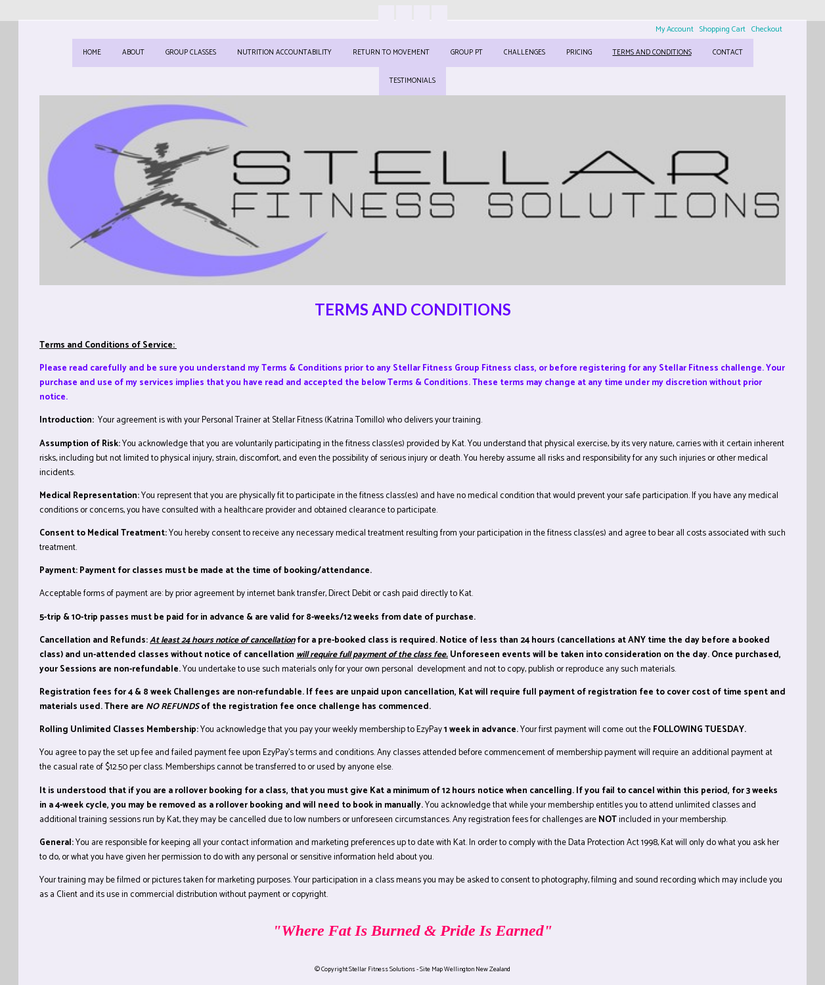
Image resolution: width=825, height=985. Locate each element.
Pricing (579, 52)
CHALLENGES (524, 52)
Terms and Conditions (652, 52)
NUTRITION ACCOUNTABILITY (284, 52)
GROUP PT (467, 52)
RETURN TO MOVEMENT (391, 52)
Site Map (431, 969)
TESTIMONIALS (412, 81)
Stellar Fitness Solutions (382, 969)
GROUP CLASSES (191, 52)
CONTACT (728, 52)
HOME (92, 52)
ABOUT (133, 52)
